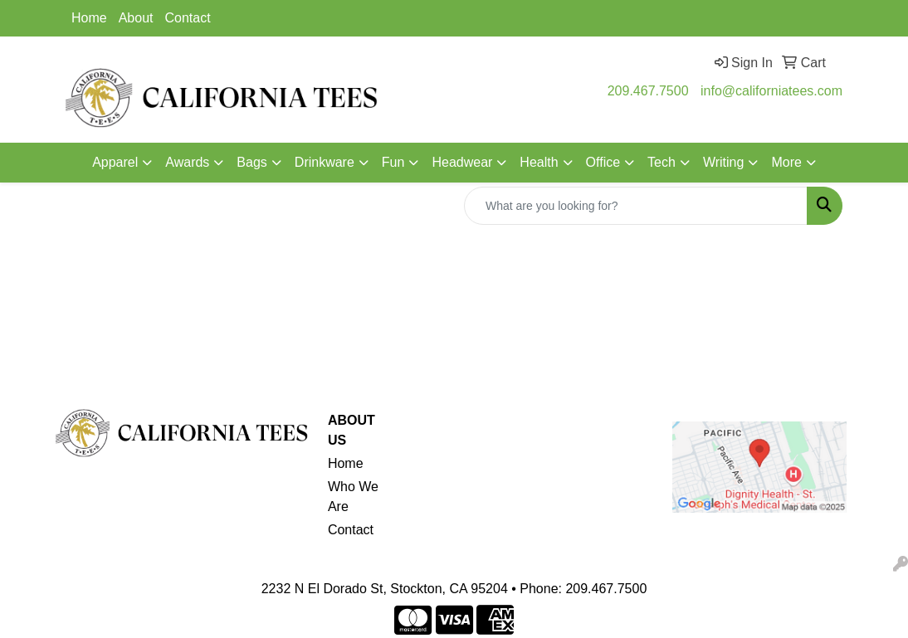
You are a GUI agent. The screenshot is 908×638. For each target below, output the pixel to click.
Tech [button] (661, 162)
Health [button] (539, 162)
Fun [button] (393, 162)
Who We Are (353, 497)
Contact (188, 18)
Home (89, 18)
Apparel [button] (115, 162)
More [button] (786, 162)
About (136, 18)
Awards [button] (187, 162)
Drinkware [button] (324, 162)
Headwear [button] (462, 162)
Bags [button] (251, 162)
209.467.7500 (648, 91)
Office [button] (603, 162)
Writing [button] (723, 162)
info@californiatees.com (771, 91)
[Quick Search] (636, 206)
